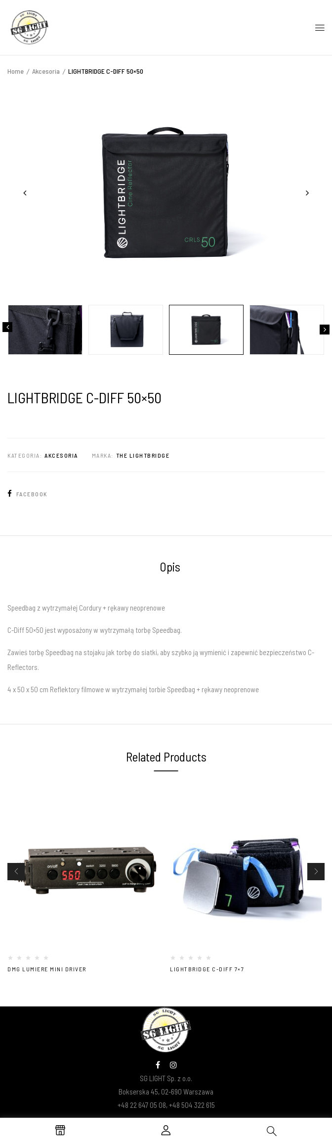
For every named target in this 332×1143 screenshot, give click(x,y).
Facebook (27, 493)
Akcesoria (46, 71)
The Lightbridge (143, 455)
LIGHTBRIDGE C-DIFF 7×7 (207, 968)
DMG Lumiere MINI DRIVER (46, 968)
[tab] (170, 568)
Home (15, 71)
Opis (170, 566)
